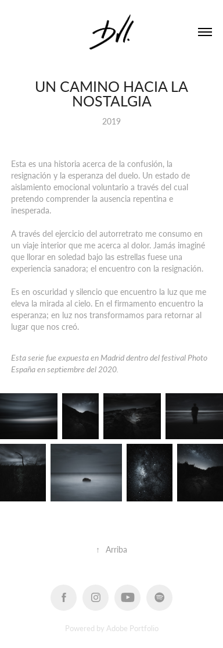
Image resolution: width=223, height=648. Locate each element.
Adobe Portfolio (132, 628)
